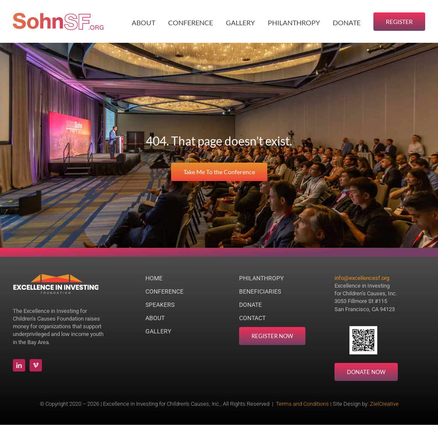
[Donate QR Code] (363, 329)
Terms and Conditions (302, 404)
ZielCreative (384, 404)
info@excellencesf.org (361, 278)
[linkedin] (19, 365)
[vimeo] (36, 365)
